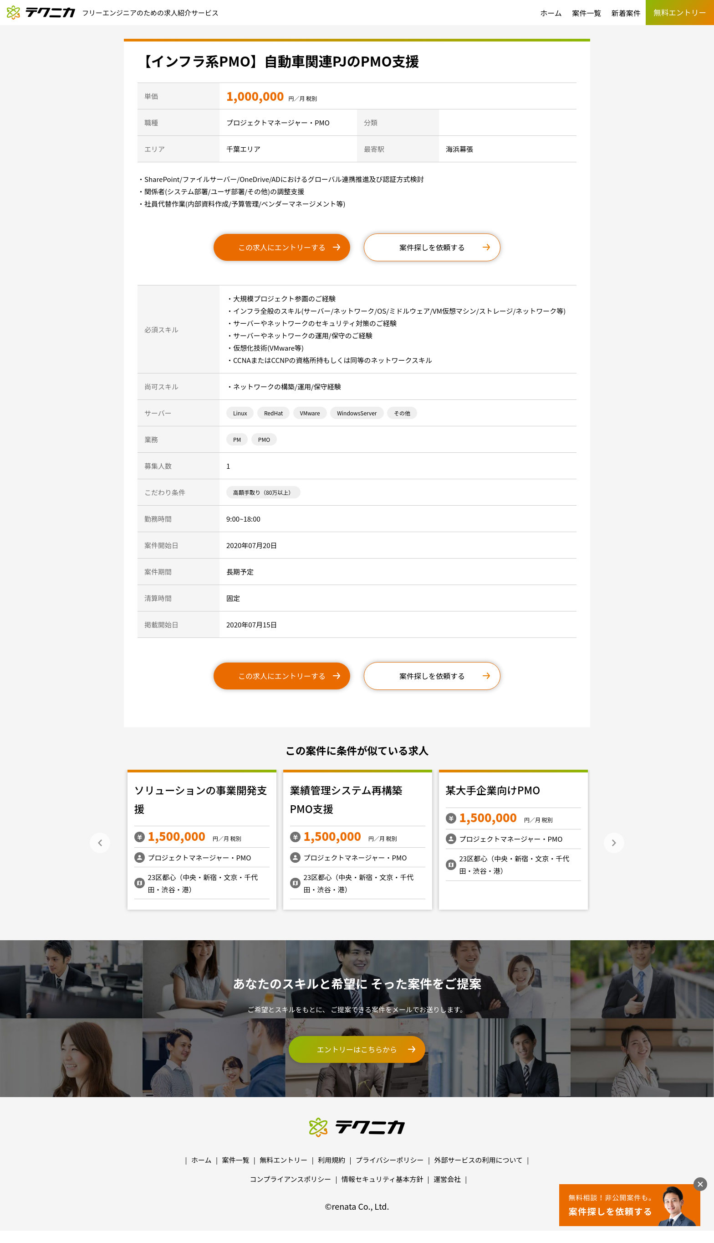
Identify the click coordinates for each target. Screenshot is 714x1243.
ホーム (551, 12)
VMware (310, 413)
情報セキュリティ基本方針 (382, 1179)
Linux (240, 413)
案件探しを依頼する (432, 247)
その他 (402, 413)
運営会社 (447, 1179)
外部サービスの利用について (478, 1160)
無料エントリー (283, 1160)
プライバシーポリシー (390, 1160)
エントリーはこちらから (357, 1049)
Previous (100, 843)
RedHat (273, 413)
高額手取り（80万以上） (263, 492)
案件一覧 (586, 12)
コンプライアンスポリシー (291, 1179)
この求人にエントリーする (282, 247)
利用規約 (331, 1160)
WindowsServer (357, 413)
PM (237, 439)
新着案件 (626, 12)
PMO (264, 439)
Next (614, 843)
